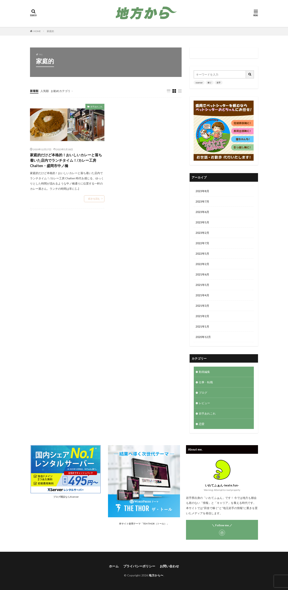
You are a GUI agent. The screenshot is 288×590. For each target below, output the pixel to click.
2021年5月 (202, 284)
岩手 (219, 82)
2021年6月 (202, 274)
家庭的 (50, 31)
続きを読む (94, 198)
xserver (199, 82)
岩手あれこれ (96, 106)
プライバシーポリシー (139, 566)
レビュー (204, 403)
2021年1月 (202, 326)
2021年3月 (202, 305)
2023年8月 (202, 191)
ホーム (114, 566)
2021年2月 (202, 316)
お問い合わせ (169, 566)
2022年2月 (202, 264)
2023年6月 (202, 212)
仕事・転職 (206, 382)
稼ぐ (210, 82)
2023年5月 (202, 222)
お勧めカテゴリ (60, 91)
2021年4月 (202, 295)
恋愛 (201, 424)
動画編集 (204, 371)
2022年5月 (202, 253)
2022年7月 (202, 243)
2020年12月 (203, 337)
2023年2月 (202, 232)
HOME (37, 31)
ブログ (203, 392)
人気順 (44, 91)
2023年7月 (202, 201)
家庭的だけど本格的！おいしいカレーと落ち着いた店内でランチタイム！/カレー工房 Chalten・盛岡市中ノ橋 (66, 160)
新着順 (34, 91)
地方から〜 (156, 575)
